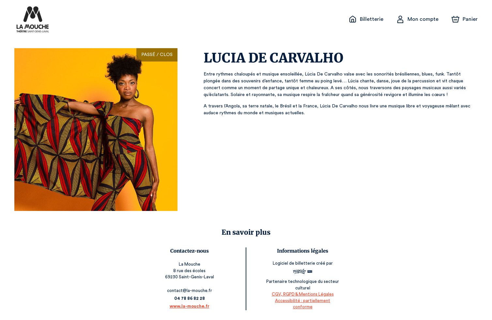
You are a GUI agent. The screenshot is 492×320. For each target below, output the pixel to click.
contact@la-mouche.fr (190, 290)
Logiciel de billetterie (293, 265)
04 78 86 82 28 (190, 298)
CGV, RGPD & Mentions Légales (302, 300)
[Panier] (465, 19)
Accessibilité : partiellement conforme (302, 306)
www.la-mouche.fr (190, 306)
